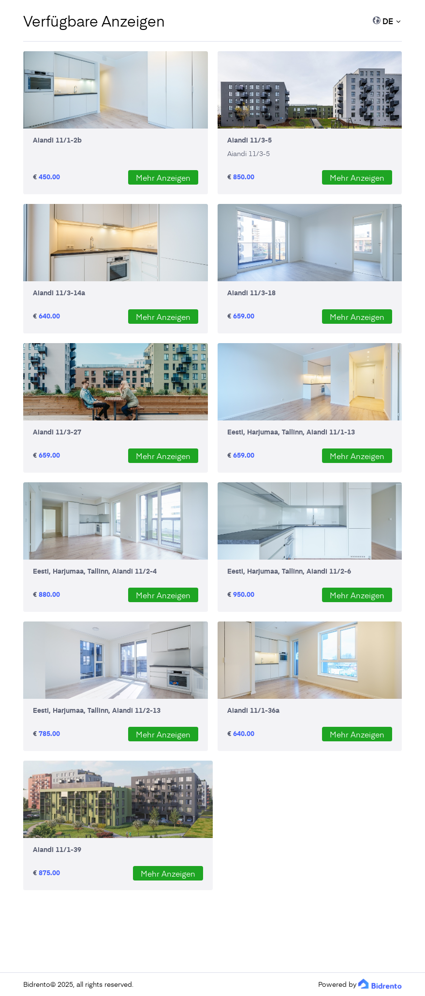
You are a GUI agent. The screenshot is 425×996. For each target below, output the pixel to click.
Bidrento (36, 984)
